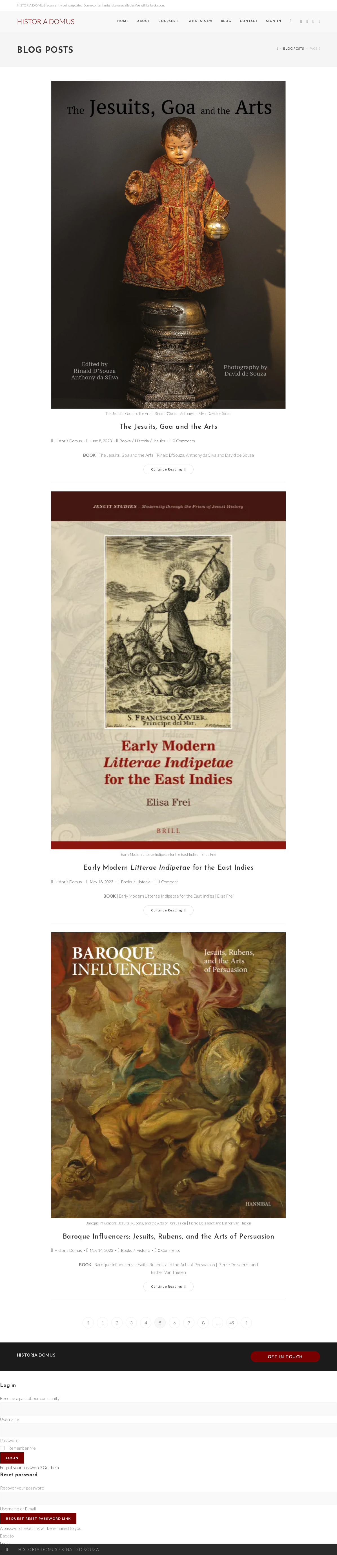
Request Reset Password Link (38, 1518)
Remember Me (18, 1448)
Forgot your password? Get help (29, 1467)
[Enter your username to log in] (168, 1409)
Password (9, 1440)
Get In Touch (285, 1356)
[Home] (277, 48)
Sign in (273, 21)
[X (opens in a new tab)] (301, 21)
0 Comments (184, 440)
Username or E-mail (18, 1508)
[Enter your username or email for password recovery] (168, 1498)
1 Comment (168, 881)
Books (125, 440)
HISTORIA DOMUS (45, 21)
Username (9, 1419)
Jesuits (159, 440)
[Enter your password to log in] (168, 1429)
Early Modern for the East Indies (168, 868)
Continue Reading (172, 468)
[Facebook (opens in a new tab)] (307, 21)
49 (231, 1322)
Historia (142, 440)
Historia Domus (68, 440)
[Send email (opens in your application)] (319, 21)
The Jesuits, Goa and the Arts (168, 427)
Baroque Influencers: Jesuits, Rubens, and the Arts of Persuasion (168, 1236)
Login (12, 1458)
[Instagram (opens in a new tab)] (313, 21)
